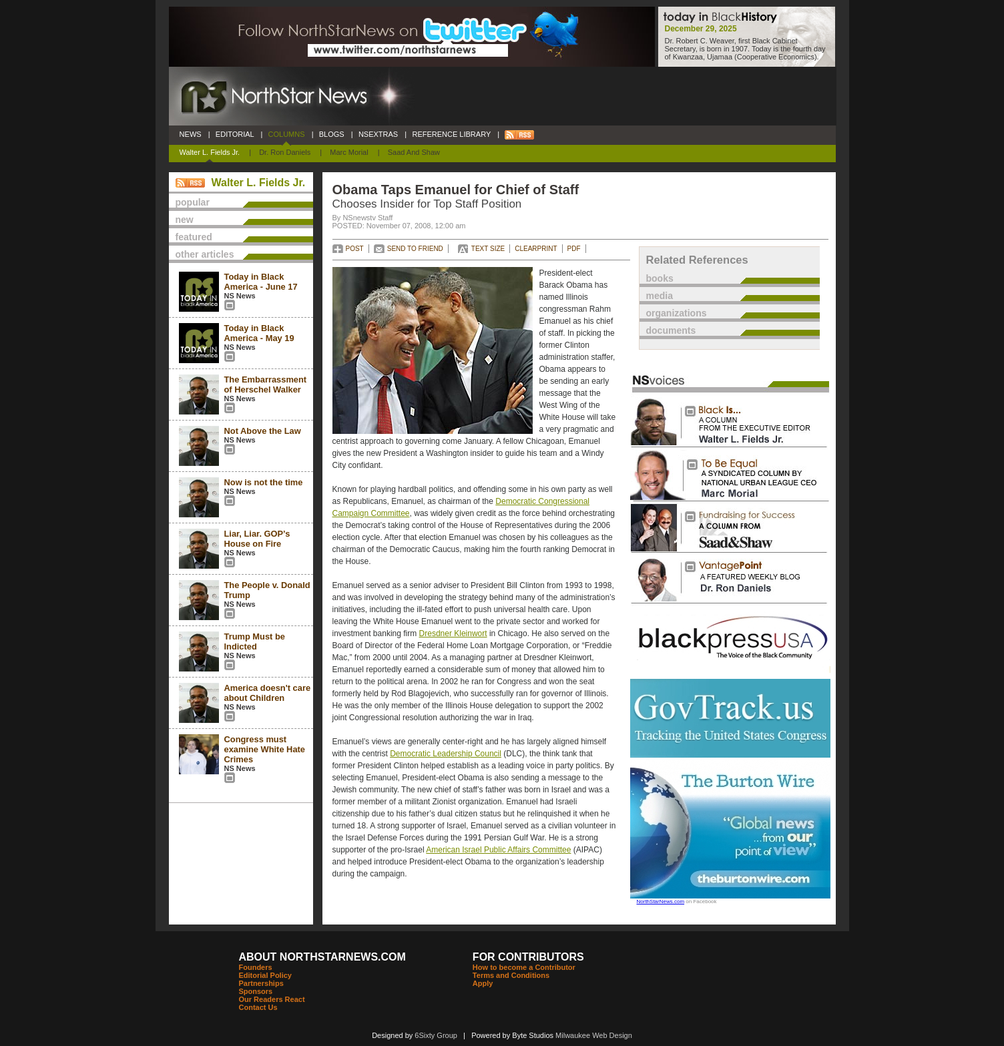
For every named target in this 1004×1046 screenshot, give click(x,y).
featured (194, 237)
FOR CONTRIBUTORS (528, 957)
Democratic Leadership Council (445, 753)
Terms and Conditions (511, 975)
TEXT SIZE (488, 248)
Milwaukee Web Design (593, 1035)
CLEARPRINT (536, 248)
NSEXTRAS (378, 134)
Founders (255, 967)
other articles (205, 254)
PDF (574, 248)
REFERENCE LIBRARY (451, 134)
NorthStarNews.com (661, 901)
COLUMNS (286, 134)
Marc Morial (349, 152)
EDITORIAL (235, 134)
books (660, 278)
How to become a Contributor (524, 967)
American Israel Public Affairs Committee (498, 849)
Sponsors (256, 991)
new (185, 219)
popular (193, 202)
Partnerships (261, 983)
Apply (483, 983)
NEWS (191, 134)
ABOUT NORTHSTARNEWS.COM (322, 957)
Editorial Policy (265, 975)
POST (355, 248)
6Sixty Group (436, 1035)
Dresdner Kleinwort (453, 633)
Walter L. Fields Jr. (210, 152)
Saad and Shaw (414, 152)
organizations (676, 313)
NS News (240, 296)
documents (671, 330)
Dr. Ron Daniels (284, 152)
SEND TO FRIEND (415, 248)
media (659, 295)
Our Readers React (272, 999)
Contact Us (258, 1007)
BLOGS (331, 134)
